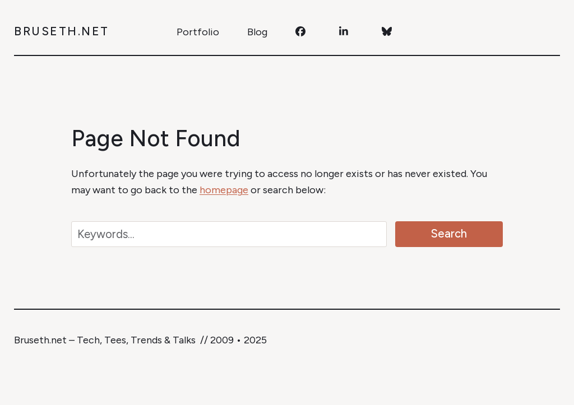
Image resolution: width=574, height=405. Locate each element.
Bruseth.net (61, 31)
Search (449, 233)
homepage (224, 190)
